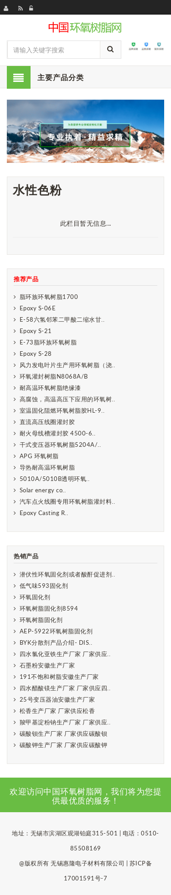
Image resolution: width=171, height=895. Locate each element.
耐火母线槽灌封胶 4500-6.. (58, 433)
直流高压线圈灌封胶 (47, 421)
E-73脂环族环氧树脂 (48, 342)
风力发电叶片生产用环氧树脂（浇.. (67, 365)
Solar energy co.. (43, 490)
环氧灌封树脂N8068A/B (54, 376)
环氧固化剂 (35, 597)
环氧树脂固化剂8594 (49, 608)
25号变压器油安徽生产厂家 (57, 699)
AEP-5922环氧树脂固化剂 (56, 631)
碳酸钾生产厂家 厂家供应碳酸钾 (64, 744)
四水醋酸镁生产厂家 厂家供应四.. (65, 688)
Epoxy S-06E (38, 308)
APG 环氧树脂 (39, 456)
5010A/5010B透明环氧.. (55, 478)
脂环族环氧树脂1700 (49, 296)
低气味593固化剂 (44, 585)
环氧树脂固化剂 (41, 619)
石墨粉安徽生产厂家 (47, 665)
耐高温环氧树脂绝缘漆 (50, 387)
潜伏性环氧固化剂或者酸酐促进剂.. (67, 574)
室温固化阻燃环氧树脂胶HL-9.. (62, 410)
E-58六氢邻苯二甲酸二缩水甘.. (62, 319)
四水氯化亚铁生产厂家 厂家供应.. (65, 653)
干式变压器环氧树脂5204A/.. (60, 444)
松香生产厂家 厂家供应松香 (57, 710)
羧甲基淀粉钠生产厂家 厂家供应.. (65, 722)
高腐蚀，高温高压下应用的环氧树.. (67, 399)
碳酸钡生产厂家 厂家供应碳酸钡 (64, 733)
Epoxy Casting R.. (44, 512)
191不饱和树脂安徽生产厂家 (59, 676)
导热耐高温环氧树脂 (47, 467)
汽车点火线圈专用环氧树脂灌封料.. (67, 501)
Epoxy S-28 (36, 353)
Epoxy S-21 (36, 330)
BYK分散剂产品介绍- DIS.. (56, 642)
